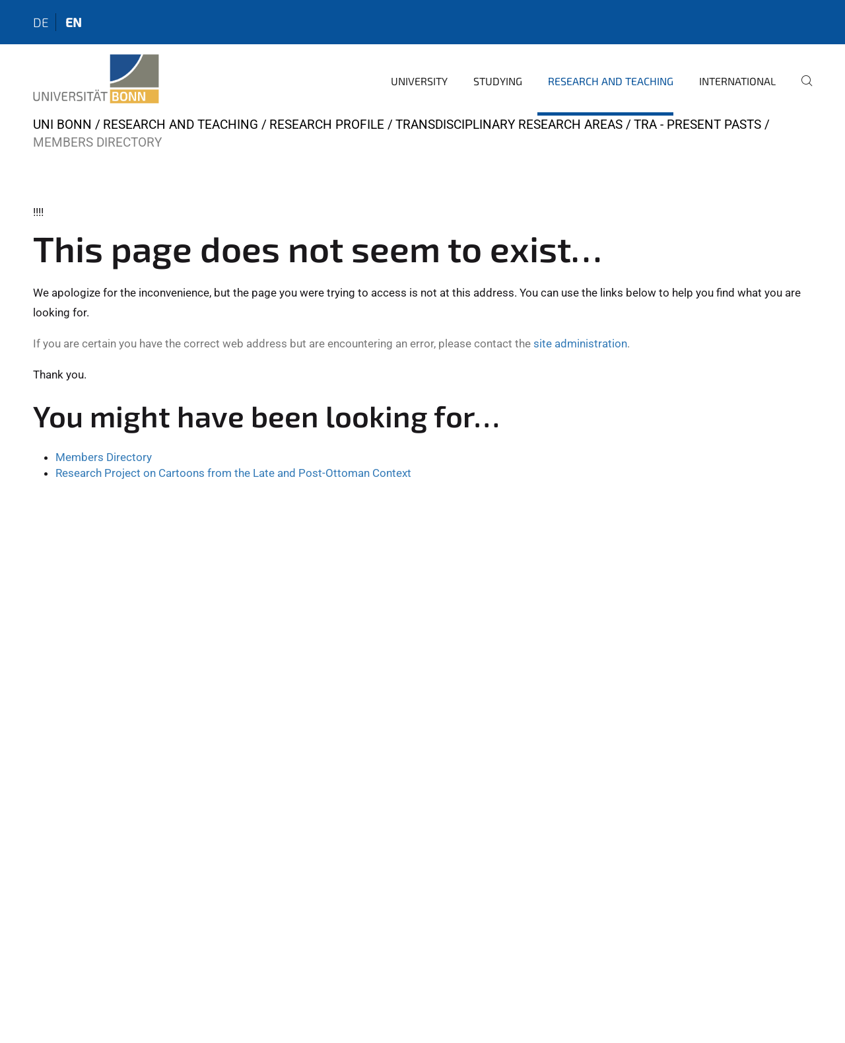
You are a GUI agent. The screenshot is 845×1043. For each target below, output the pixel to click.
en (73, 22)
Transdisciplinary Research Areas (509, 124)
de (41, 22)
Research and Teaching (610, 81)
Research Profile (326, 124)
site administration (580, 343)
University (419, 81)
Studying (497, 81)
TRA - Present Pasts (697, 124)
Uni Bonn (62, 124)
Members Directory (103, 457)
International (737, 81)
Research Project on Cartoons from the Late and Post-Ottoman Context (233, 473)
